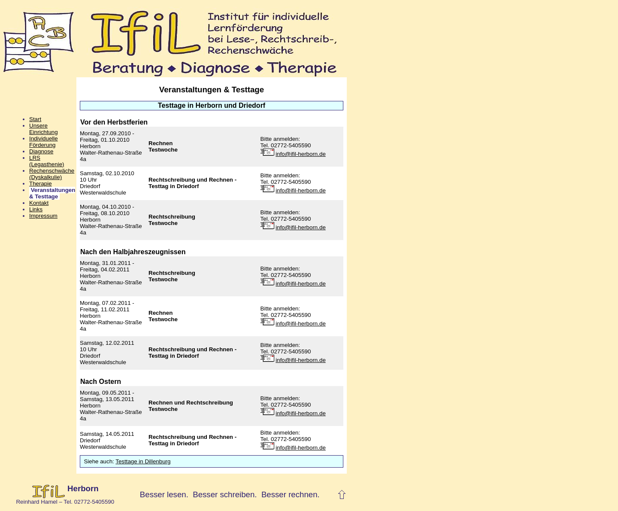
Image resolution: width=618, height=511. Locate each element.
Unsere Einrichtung (43, 128)
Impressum (43, 216)
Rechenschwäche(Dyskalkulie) (51, 173)
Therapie (40, 183)
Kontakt (38, 203)
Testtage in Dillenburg (142, 461)
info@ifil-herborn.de (301, 154)
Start (35, 119)
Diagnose (41, 151)
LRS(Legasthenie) (46, 161)
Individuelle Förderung (43, 141)
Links (35, 209)
